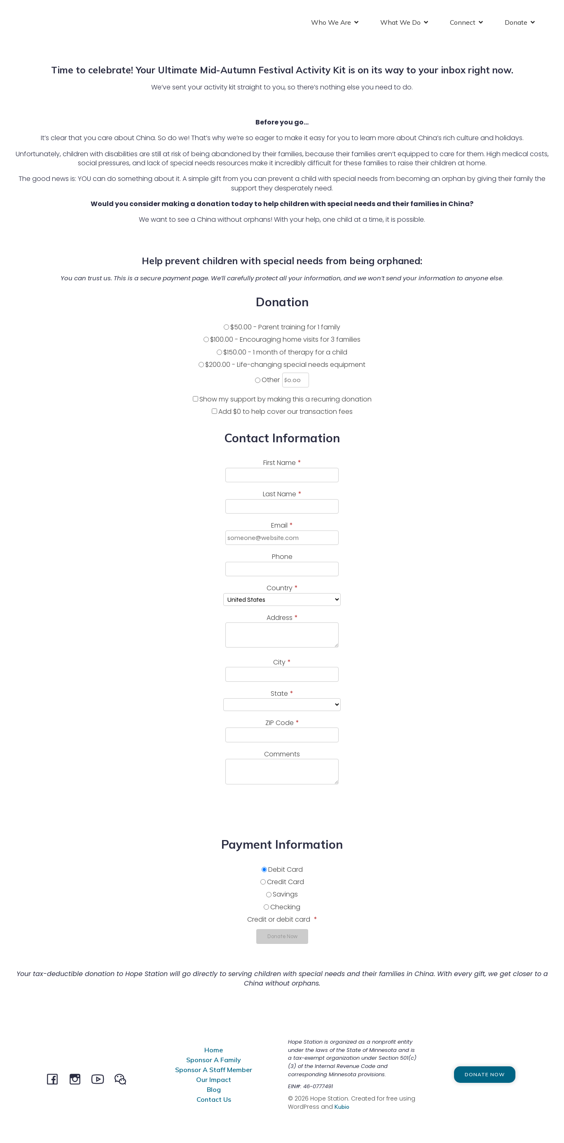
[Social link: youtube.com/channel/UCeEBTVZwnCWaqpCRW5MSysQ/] (100, 1079)
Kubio (342, 1107)
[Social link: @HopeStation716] (123, 1079)
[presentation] (68, 809)
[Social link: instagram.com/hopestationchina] (78, 1079)
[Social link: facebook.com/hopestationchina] (55, 1079)
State (282, 694)
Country (282, 589)
